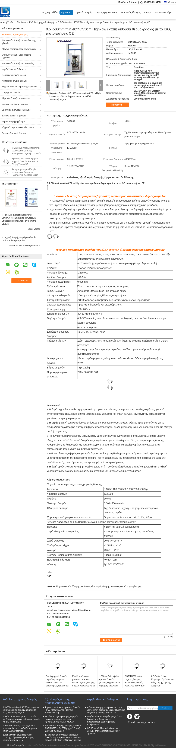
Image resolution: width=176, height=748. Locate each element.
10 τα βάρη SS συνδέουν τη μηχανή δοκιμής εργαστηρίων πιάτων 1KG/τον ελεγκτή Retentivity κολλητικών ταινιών (63, 737)
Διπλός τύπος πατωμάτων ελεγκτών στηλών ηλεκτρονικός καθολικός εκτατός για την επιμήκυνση (21, 719)
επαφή (148, 12)
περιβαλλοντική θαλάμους (14, 69)
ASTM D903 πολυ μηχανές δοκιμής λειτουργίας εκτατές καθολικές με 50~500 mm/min (134, 682)
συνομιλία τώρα (163, 12)
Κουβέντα (119, 105)
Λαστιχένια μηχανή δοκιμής (14, 81)
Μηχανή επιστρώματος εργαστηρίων (19, 49)
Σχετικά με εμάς (83, 12)
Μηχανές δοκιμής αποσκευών (16, 98)
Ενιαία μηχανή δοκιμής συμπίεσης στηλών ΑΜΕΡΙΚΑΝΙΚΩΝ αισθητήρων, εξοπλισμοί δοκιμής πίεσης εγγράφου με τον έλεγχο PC (57, 685)
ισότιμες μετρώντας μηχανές (15, 104)
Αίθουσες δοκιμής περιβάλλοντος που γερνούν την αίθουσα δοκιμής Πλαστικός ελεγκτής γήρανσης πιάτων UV (106, 710)
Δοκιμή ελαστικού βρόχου (14, 133)
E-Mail (131, 722)
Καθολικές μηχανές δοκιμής (42, 22)
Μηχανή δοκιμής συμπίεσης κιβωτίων (19, 86)
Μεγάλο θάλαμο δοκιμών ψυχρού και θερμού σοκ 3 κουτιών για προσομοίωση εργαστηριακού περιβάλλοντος (104, 720)
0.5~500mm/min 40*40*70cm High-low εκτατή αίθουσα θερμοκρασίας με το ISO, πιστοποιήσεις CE (75, 96)
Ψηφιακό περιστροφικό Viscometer (18, 127)
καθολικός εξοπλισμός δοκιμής (95, 586)
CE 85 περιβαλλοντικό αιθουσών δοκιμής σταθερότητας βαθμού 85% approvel (103, 731)
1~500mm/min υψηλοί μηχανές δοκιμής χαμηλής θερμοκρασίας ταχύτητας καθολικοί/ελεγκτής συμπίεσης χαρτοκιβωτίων (109, 684)
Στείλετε (165, 708)
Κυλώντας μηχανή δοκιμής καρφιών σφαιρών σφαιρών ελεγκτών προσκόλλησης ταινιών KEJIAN (61, 719)
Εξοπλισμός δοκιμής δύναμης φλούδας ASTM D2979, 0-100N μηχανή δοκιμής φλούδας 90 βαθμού (63, 728)
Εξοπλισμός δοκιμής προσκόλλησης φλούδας (19, 41)
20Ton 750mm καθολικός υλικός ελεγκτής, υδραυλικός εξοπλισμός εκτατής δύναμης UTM (18, 737)
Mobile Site (133, 726)
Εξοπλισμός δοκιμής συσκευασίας (18, 63)
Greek (172, 2)
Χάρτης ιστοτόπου (146, 722)
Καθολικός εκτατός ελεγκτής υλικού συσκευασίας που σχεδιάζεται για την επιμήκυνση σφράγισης (20, 728)
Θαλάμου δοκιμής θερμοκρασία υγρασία (16, 56)
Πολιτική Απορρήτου (16, 745)
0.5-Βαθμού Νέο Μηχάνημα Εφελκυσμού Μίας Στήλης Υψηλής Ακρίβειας (162, 681)
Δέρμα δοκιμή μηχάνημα (13, 121)
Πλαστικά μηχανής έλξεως (14, 75)
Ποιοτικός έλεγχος (130, 12)
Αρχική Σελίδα (50, 12)
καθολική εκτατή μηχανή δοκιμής (126, 586)
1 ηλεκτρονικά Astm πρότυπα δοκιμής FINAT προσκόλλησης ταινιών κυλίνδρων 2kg (62, 710)
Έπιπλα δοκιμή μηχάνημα (14, 115)
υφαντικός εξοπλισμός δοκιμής (16, 110)
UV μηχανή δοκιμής (11, 92)
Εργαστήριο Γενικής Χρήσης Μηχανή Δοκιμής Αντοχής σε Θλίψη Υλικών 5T (25, 161)
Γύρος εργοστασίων (107, 12)
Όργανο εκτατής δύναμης (68, 586)
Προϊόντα (66, 12)
